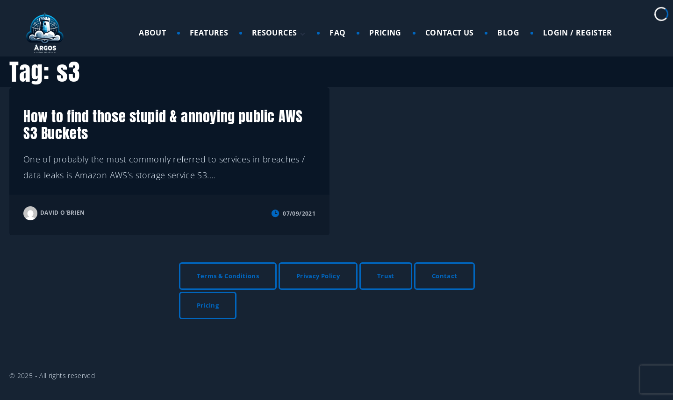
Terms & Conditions (228, 276)
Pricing (208, 305)
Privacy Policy (318, 276)
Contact (445, 276)
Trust (385, 276)
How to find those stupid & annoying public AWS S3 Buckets (162, 125)
